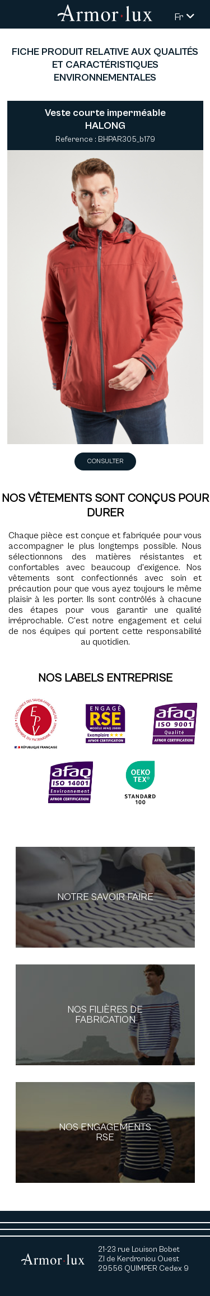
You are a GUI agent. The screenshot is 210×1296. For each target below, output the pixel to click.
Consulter (105, 461)
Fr (184, 17)
